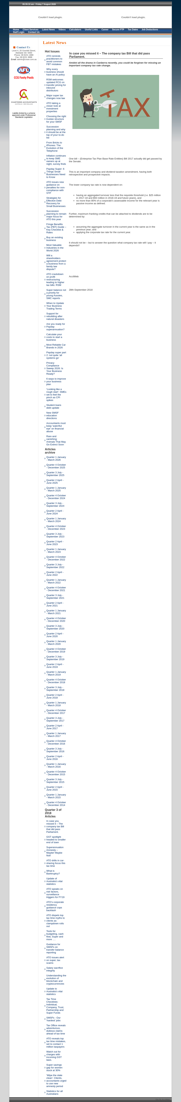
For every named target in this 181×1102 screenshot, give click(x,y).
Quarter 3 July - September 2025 (55, 474)
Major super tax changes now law (55, 97)
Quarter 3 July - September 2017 (55, 719)
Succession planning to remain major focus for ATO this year (56, 215)
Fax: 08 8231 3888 (24, 57)
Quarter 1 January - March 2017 (56, 734)
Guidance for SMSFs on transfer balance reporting (55, 948)
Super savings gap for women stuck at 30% (54, 1067)
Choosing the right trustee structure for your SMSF (56, 119)
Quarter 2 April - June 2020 (54, 635)
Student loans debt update (53, 406)
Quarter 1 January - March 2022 (56, 581)
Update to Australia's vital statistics (54, 991)
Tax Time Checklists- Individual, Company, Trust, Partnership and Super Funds (55, 1006)
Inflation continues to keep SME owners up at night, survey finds (56, 159)
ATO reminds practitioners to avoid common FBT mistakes (54, 60)
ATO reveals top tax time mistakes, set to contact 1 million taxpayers (56, 1042)
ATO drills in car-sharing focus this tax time (55, 863)
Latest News (48, 29)
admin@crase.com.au (27, 59)
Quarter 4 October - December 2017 (56, 711)
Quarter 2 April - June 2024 (54, 512)
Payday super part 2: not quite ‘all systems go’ (56, 355)
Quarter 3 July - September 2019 (55, 658)
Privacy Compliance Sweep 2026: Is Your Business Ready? (54, 368)
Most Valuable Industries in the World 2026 (54, 248)
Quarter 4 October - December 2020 (56, 619)
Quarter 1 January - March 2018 (56, 704)
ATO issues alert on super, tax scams (55, 960)
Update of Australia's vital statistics (54, 881)
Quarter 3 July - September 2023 (55, 535)
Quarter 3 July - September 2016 (55, 750)
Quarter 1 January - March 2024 (56, 520)
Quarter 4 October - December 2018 (56, 681)
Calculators (75, 29)
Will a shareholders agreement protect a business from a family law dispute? (56, 262)
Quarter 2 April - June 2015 (54, 788)
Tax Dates (133, 29)
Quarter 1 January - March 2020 (56, 642)
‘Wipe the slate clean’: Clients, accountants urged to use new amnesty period (56, 1081)
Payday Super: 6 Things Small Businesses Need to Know (55, 173)
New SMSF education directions (52, 415)
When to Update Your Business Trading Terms (55, 306)
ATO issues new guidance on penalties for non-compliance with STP (55, 187)
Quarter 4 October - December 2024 (56, 497)
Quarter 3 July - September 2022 (55, 566)
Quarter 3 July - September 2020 (55, 627)
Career (104, 29)
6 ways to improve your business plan (56, 381)
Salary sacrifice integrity (54, 969)
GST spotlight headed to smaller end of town (56, 839)
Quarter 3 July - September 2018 (55, 688)
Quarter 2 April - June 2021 (54, 604)
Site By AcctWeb (162, 1100)
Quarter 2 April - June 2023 (54, 543)
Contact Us (34, 32)
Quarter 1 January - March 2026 (56, 458)
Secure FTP (118, 29)
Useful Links (91, 29)
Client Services (30, 29)
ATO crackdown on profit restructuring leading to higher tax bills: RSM (55, 279)
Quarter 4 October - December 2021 (56, 589)
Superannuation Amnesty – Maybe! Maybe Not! (54, 851)
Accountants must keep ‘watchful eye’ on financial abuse (56, 427)
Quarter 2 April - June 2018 (54, 696)
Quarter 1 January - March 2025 (56, 489)
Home (16, 29)
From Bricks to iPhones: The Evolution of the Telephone (54, 146)
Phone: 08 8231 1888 (23, 55)
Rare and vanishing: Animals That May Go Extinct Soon (56, 440)
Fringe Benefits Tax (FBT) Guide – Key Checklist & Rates (56, 228)
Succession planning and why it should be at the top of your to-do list (56, 132)
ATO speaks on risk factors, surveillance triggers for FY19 (55, 893)
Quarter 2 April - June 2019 (54, 665)
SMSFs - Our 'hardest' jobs (53, 1019)
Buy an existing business (54, 238)
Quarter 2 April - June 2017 (54, 727)
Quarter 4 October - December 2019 (56, 650)
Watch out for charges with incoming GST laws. (54, 1055)
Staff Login (18, 32)
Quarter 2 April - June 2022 (54, 573)
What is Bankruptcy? (53, 872)
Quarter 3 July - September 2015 (55, 780)
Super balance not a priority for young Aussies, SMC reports (56, 294)
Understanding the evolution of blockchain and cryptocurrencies (56, 979)
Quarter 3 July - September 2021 (55, 596)
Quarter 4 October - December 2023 (56, 527)
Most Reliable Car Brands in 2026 (56, 346)
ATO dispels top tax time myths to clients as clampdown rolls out (55, 921)
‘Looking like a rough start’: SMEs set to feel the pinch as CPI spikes (56, 394)
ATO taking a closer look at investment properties (53, 107)
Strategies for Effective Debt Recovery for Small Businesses (56, 202)
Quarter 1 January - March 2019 (56, 673)
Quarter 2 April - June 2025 (54, 481)
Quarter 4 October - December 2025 (56, 466)
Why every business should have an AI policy (55, 72)
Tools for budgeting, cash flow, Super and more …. (54, 935)
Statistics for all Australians (54, 1092)
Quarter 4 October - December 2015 (56, 773)
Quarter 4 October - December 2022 (56, 558)
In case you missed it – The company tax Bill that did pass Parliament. (55, 826)
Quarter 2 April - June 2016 (54, 757)
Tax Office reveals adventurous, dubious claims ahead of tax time (56, 1029)
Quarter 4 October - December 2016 (56, 742)
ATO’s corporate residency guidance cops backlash (55, 906)
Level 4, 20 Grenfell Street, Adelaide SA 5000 (24, 52)
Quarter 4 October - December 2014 (56, 803)
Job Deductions (150, 29)
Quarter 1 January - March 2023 (56, 550)
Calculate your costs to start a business (54, 337)
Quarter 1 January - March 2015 (56, 796)
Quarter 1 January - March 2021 (56, 612)
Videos (62, 29)
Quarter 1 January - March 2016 (56, 765)
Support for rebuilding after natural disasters (55, 316)
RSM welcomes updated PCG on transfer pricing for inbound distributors (56, 85)
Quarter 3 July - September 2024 (55, 504)
